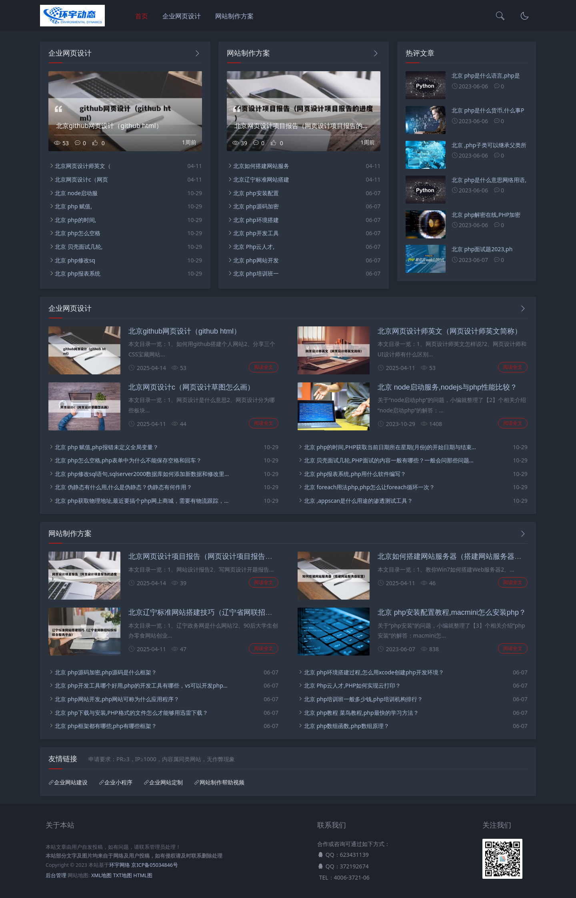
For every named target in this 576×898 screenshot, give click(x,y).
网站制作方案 (234, 16)
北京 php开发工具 (256, 233)
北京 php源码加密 (256, 206)
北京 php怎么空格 (77, 233)
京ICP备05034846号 (154, 865)
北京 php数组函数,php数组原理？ (346, 726)
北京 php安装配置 (256, 193)
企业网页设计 (181, 16)
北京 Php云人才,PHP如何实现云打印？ (352, 685)
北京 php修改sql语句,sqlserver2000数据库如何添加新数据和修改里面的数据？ (142, 474)
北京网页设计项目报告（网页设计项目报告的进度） (211, 556)
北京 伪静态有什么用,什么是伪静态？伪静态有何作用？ (123, 487)
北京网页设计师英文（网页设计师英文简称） (450, 331)
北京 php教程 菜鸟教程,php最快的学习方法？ (361, 712)
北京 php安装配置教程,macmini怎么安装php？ (452, 612)
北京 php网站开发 (256, 260)
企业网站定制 (166, 782)
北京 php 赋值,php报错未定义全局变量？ (106, 447)
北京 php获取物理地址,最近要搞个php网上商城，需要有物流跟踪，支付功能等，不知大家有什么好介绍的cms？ (142, 500)
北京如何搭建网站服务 (261, 166)
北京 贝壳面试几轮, (78, 246)
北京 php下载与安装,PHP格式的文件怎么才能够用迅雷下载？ (131, 712)
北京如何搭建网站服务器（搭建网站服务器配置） (457, 556)
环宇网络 (119, 865)
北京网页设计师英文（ (83, 166)
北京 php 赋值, (73, 206)
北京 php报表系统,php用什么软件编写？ (355, 474)
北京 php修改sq (75, 260)
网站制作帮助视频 (222, 782)
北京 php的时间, (75, 220)
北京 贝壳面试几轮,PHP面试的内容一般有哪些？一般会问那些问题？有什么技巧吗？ (391, 460)
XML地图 (101, 875)
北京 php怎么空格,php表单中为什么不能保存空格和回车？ (128, 460)
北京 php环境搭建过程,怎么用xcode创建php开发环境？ (374, 672)
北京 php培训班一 (256, 273)
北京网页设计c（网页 (81, 179)
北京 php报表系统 (77, 273)
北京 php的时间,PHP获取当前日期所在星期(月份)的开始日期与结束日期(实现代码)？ (391, 447)
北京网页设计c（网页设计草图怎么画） (191, 387)
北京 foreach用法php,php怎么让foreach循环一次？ (369, 487)
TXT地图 (122, 875)
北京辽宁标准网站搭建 (261, 179)
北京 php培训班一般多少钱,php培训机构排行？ (363, 699)
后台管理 (56, 875)
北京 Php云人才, (253, 246)
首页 (141, 16)
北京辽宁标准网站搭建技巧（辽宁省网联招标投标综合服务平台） (232, 612)
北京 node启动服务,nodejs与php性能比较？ (447, 387)
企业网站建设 (71, 782)
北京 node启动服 (76, 193)
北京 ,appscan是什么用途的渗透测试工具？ (358, 500)
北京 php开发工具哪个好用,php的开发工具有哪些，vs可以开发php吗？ (142, 685)
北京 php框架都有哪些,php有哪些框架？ (106, 726)
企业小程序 (118, 782)
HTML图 (142, 875)
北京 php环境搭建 (256, 220)
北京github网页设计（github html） (184, 331)
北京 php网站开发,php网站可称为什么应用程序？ (117, 699)
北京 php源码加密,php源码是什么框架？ (106, 672)
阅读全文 (263, 367)
